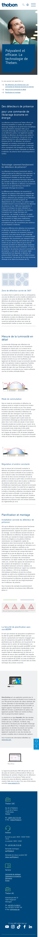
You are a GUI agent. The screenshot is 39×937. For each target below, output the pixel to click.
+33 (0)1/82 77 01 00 (14, 845)
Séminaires (8, 878)
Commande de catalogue (13, 874)
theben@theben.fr (15, 820)
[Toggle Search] (23, 5)
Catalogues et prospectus (13, 876)
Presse (7, 880)
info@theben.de (15, 909)
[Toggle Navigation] (33, 4)
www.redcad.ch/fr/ (14, 783)
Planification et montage (12, 92)
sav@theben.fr (9, 851)
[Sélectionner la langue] (28, 5)
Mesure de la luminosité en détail (15, 89)
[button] (10, 600)
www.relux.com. (6, 740)
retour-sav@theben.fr (12, 857)
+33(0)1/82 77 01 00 (14, 818)
